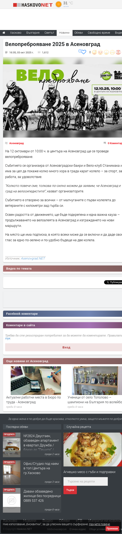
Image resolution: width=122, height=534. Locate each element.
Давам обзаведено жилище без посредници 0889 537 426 (42, 496)
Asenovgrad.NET (33, 258)
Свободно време (99, 32)
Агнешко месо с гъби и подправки (89, 472)
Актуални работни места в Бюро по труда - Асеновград (33, 399)
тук (7, 338)
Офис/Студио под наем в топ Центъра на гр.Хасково (41, 468)
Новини (64, 32)
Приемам (112, 528)
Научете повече (99, 524)
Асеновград (16, 143)
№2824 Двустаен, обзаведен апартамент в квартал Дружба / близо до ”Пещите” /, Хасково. (41, 445)
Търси (70, 490)
